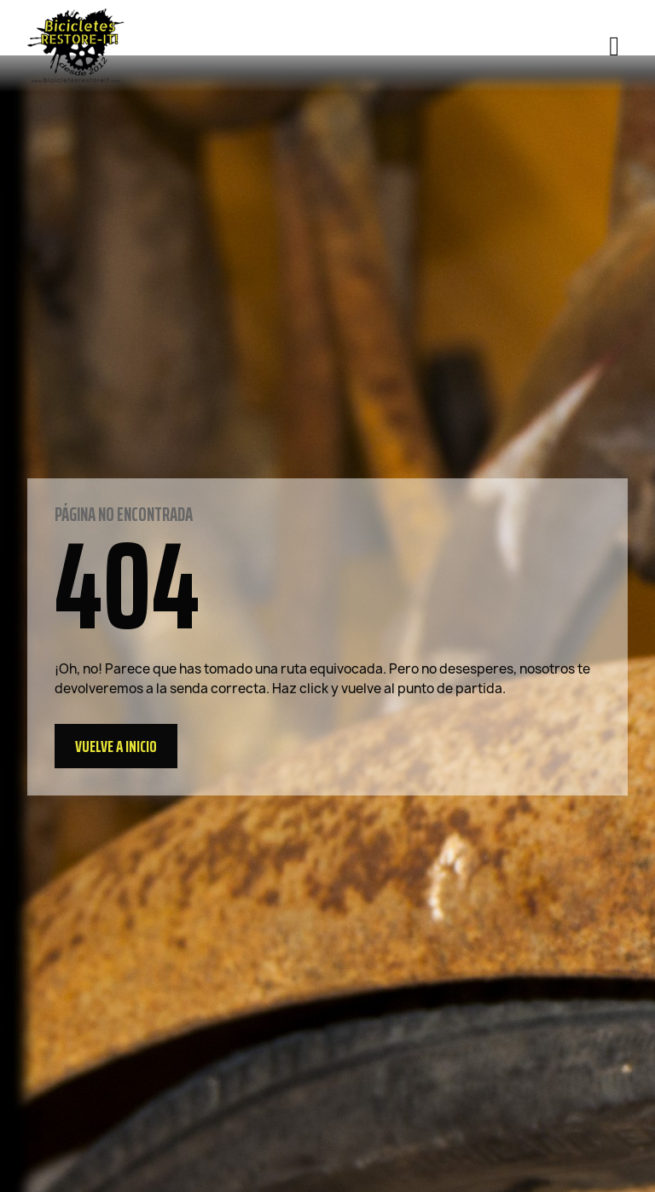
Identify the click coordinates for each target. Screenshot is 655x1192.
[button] (116, 746)
